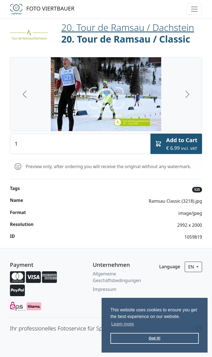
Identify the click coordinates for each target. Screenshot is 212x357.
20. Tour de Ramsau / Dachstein (127, 27)
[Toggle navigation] (194, 9)
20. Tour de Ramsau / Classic (125, 39)
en (191, 267)
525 (197, 189)
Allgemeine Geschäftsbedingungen (117, 277)
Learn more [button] (122, 324)
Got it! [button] (154, 338)
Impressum (104, 289)
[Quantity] (80, 144)
